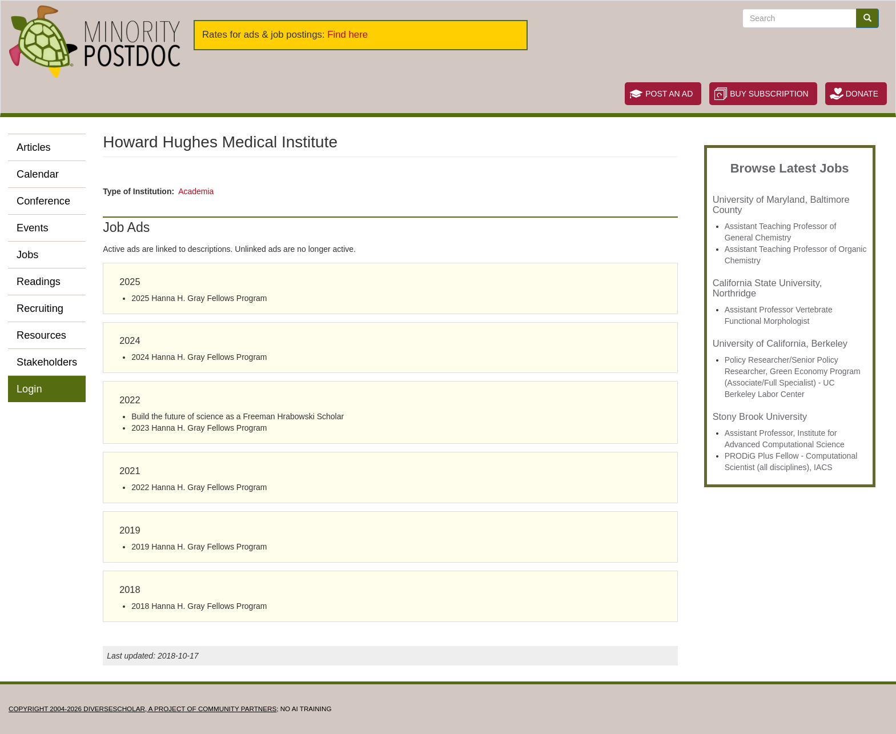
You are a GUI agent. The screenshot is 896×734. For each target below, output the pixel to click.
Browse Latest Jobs (789, 168)
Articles (34, 147)
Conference (43, 201)
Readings (39, 281)
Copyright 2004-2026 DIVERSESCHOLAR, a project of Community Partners (142, 708)
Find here (347, 34)
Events (33, 228)
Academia (196, 191)
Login (29, 389)
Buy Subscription (769, 93)
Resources (41, 335)
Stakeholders (47, 362)
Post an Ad (669, 93)
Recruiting (40, 308)
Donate (862, 93)
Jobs (27, 254)
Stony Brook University (760, 416)
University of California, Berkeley (780, 343)
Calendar (38, 174)
